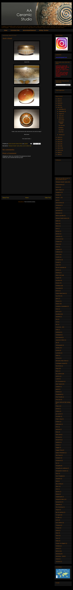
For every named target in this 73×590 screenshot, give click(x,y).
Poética (58, 411)
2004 (59, 154)
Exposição (58, 288)
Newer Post (6, 197)
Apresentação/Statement (29, 30)
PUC (57, 426)
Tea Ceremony (59, 507)
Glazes (57, 303)
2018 (59, 105)
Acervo (57, 187)
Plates (57, 406)
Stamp (57, 494)
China (57, 244)
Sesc (57, 473)
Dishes (57, 270)
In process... (59, 327)
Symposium (59, 502)
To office (58, 517)
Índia (57, 329)
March (60, 118)
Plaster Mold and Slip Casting (63, 402)
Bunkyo (58, 231)
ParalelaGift (59, 394)
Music (57, 371)
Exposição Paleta (61, 122)
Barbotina (58, 213)
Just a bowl (61, 119)
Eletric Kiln (29, 145)
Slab (57, 481)
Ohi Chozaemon (60, 381)
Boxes (57, 226)
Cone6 (57, 257)
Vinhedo (58, 546)
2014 (59, 141)
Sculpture (58, 457)
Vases (57, 535)
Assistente (58, 205)
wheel (57, 548)
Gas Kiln (58, 296)
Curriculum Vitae (15, 30)
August (61, 113)
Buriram (58, 233)
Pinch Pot (61, 132)
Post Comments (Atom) (29, 201)
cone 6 (24, 145)
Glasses (58, 301)
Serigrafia (58, 465)
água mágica (59, 189)
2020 (59, 101)
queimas (58, 429)
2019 (59, 103)
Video (57, 540)
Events (57, 283)
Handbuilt (58, 314)
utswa (57, 530)
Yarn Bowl (61, 129)
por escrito (58, 414)
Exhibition (61, 127)
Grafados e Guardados (61, 306)
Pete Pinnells (59, 397)
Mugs (57, 368)
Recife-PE (58, 439)
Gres (57, 309)
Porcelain (58, 416)
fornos (57, 290)
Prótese (58, 421)
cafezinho (58, 236)
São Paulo (58, 455)
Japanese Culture (60, 340)
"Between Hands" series (14, 145)
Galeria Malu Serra (60, 293)
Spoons (58, 491)
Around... (58, 197)
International (59, 337)
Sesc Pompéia (59, 476)
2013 (59, 143)
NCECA (58, 376)
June (60, 115)
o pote (57, 378)
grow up (58, 311)
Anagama (58, 192)
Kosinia (57, 350)
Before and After (60, 215)
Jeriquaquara (59, 345)
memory (58, 358)
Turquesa (58, 525)
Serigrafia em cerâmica (61, 468)
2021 (59, 98)
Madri (57, 355)
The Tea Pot (61, 125)
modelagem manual (61, 363)
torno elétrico (59, 522)
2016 (59, 137)
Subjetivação (59, 496)
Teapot (57, 509)
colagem (58, 249)
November (61, 109)
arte (57, 200)
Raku (57, 432)
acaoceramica (59, 184)
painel (57, 389)
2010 (59, 150)
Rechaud (58, 437)
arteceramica (59, 202)
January (61, 134)
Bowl (21, 145)
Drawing (58, 272)
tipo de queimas (60, 512)
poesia (57, 408)
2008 (59, 152)
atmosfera (58, 210)
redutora (58, 442)
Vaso (57, 538)
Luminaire (58, 353)
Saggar (57, 447)
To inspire (58, 515)
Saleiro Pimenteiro (60, 452)
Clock (57, 246)
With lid (57, 551)
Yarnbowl (58, 561)
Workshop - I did (60, 556)
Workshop (58, 553)
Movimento (58, 366)
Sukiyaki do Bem (60, 499)
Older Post (48, 197)
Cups (57, 264)
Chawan (58, 241)
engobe (58, 277)
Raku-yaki (58, 434)
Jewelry (58, 347)
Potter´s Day (59, 419)
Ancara (57, 195)
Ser (57, 463)
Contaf (57, 262)
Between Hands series (61, 218)
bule (57, 228)
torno (57, 520)
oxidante (58, 386)
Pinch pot (58, 399)
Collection (58, 252)
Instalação (58, 334)
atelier (57, 208)
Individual (58, 332)
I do (57, 321)
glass (57, 298)
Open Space (59, 384)
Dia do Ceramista (60, 267)
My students (59, 373)
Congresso (58, 259)
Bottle (57, 220)
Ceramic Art (59, 239)
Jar (56, 342)
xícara (57, 559)
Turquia (58, 527)
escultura (58, 280)
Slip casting (58, 483)
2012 (59, 146)
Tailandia (58, 504)
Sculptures (58, 460)
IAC (57, 324)
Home (5, 30)
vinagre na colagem (60, 543)
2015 (59, 139)
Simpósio (58, 478)
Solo (57, 489)
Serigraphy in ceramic (61, 470)
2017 (59, 107)
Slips (57, 486)
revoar (57, 445)
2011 (59, 148)
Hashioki (58, 316)
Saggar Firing (59, 450)
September (61, 111)
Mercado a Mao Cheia (61, 360)
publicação (58, 424)
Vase (57, 533)
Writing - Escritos (43, 30)
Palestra (58, 391)
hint (57, 319)
